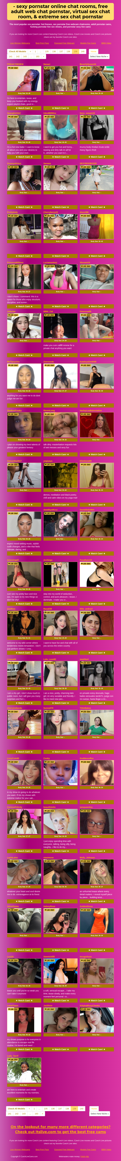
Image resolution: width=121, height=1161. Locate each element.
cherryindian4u (14, 708)
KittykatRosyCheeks (90, 1005)
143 (25, 56)
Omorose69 (85, 311)
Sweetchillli (49, 956)
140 (82, 51)
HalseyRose (49, 906)
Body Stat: (24, 93)
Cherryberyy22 (50, 212)
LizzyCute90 (13, 758)
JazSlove (47, 1005)
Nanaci (46, 64)
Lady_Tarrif (12, 1056)
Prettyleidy (12, 212)
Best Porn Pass (42, 43)
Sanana (47, 163)
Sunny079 (48, 708)
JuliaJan (11, 311)
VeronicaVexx (13, 510)
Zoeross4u (48, 362)
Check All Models (17, 51)
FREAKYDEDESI (15, 64)
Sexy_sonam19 (87, 113)
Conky (46, 758)
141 (10, 56)
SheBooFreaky (14, 410)
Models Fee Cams (88, 43)
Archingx (47, 560)
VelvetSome (13, 906)
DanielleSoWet (87, 510)
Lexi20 (10, 956)
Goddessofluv (87, 758)
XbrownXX (85, 262)
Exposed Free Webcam (64, 43)
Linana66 (11, 659)
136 (54, 51)
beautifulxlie (49, 807)
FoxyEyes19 (86, 560)
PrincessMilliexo (15, 262)
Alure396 (84, 212)
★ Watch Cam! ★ (24, 108)
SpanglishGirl (14, 113)
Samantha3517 (14, 461)
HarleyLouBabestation (91, 410)
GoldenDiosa (86, 906)
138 (68, 51)
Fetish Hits (85, 1157)
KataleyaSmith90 (88, 362)
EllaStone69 (85, 461)
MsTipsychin (13, 362)
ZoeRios (11, 609)
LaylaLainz (12, 857)
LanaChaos (12, 1005)
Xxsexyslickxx (14, 163)
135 (46, 51)
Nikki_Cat (48, 311)
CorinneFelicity (14, 807)
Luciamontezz (50, 262)
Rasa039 (47, 609)
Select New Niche (99, 56)
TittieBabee (85, 708)
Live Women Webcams (20, 43)
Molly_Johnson (87, 857)
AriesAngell (13, 560)
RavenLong (49, 410)
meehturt (84, 659)
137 (61, 51)
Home (93, 51)
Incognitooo (86, 956)
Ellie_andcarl (86, 609)
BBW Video (106, 43)
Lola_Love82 (49, 659)
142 (17, 56)
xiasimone (48, 857)
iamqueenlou (86, 807)
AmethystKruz (50, 510)
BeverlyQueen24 (88, 64)
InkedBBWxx (49, 113)
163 (37, 56)
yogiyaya (47, 461)
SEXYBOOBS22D (88, 163)
